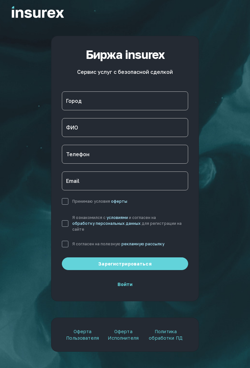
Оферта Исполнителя (123, 335)
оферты (119, 201)
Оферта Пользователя (82, 335)
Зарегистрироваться (125, 263)
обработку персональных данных (106, 223)
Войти (125, 284)
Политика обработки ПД (166, 335)
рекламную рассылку (142, 243)
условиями (117, 217)
